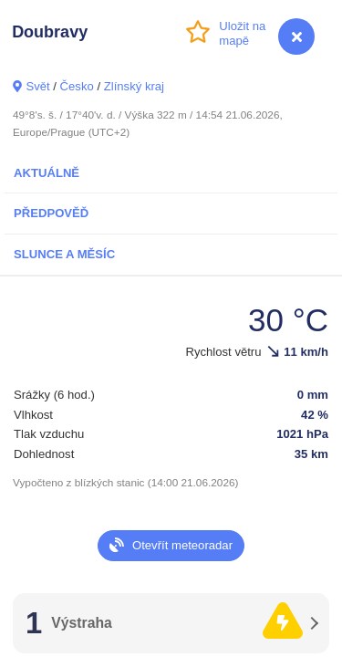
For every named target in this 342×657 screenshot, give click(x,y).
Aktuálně (46, 173)
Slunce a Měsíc (64, 254)
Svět (37, 86)
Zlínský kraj (134, 86)
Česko (77, 86)
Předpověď (51, 213)
